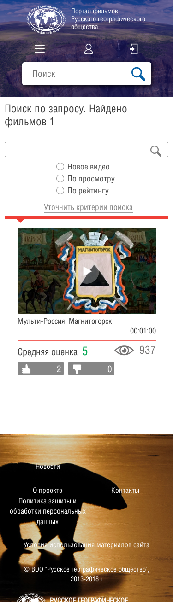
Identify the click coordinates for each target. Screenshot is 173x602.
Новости (48, 466)
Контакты (125, 490)
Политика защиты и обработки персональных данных (48, 511)
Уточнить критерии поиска (88, 207)
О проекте (47, 490)
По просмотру (91, 178)
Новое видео (88, 166)
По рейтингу (88, 190)
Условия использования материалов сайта (86, 544)
